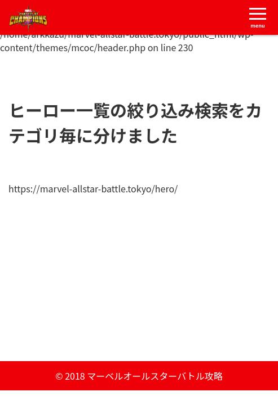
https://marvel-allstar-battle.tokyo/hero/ (93, 188)
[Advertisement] (139, 274)
